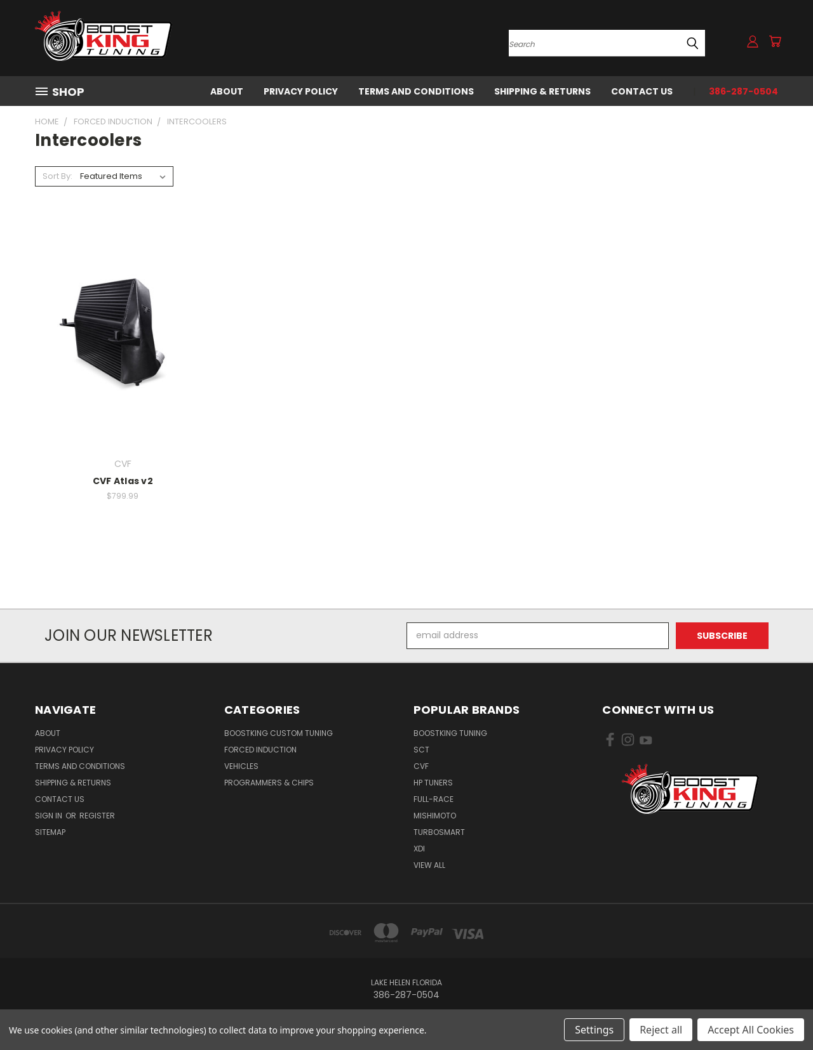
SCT (421, 749)
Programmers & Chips (269, 782)
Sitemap (50, 832)
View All (429, 865)
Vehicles (241, 766)
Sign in (49, 815)
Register (97, 815)
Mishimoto (434, 815)
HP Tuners (433, 782)
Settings (594, 1030)
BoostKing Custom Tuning (278, 733)
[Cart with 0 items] (775, 41)
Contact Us (642, 91)
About (226, 91)
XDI (419, 848)
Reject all (661, 1030)
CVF (421, 766)
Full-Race (433, 799)
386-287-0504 (743, 91)
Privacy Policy (301, 91)
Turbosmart (439, 832)
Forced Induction (260, 749)
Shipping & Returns (542, 91)
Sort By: (57, 176)
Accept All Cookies (751, 1030)
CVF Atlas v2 (123, 481)
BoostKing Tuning (450, 733)
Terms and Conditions (416, 91)
